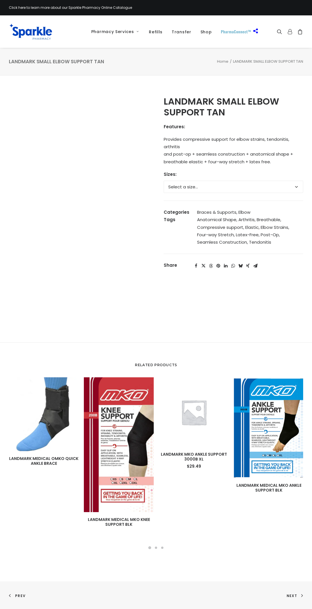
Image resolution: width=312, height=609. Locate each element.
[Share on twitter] (203, 265)
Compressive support (220, 227)
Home (222, 61)
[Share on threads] (210, 265)
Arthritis (246, 220)
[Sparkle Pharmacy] (30, 31)
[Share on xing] (247, 265)
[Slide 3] (162, 547)
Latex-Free (247, 235)
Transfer (181, 32)
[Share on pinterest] (218, 265)
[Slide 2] (156, 547)
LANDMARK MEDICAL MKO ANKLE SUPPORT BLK (268, 487)
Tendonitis (260, 242)
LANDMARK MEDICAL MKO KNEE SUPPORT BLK (119, 522)
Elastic (252, 227)
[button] (281, 31)
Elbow (244, 212)
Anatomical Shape (216, 220)
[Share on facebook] (196, 265)
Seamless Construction (222, 242)
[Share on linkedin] (225, 265)
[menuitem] (113, 31)
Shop (206, 32)
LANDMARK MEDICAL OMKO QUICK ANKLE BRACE (43, 461)
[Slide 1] (150, 547)
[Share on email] (255, 265)
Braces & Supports (216, 212)
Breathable (268, 220)
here (22, 7)
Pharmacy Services (115, 31)
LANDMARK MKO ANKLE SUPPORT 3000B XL (194, 456)
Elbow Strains (274, 227)
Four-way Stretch (215, 235)
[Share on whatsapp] (233, 265)
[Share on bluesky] (240, 265)
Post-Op (270, 235)
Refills (156, 32)
